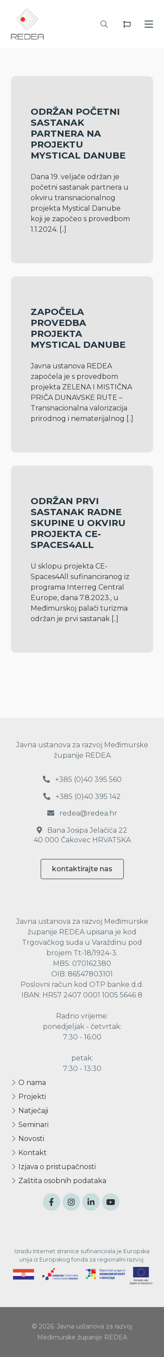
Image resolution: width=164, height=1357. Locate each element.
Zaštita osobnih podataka (58, 1181)
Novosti (27, 1138)
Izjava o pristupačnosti (53, 1167)
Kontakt (29, 1153)
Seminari (30, 1124)
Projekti (28, 1096)
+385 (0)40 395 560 (82, 779)
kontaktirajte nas (82, 869)
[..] (62, 229)
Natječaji (29, 1110)
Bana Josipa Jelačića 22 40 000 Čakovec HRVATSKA (82, 835)
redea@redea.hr (82, 813)
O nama (28, 1082)
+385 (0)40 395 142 (82, 796)
